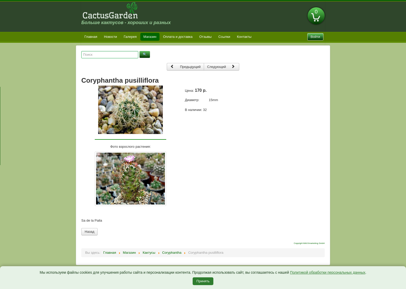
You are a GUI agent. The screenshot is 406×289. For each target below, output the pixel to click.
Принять (203, 281)
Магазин (149, 37)
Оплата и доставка (178, 37)
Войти (315, 37)
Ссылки (224, 37)
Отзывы (205, 37)
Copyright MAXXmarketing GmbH (309, 243)
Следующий (221, 66)
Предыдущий (185, 66)
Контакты (244, 37)
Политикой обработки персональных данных (327, 272)
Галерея (130, 37)
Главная (90, 37)
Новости (110, 37)
